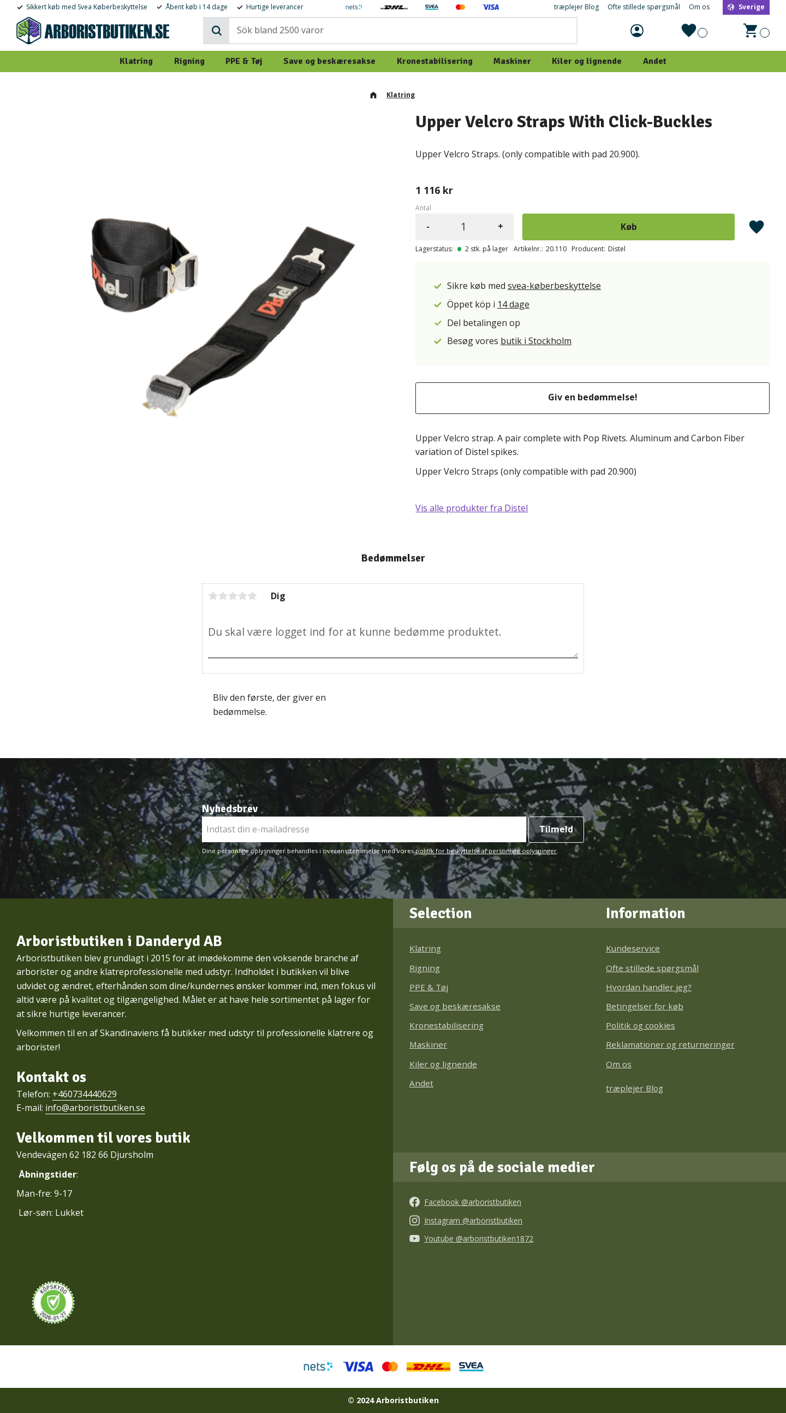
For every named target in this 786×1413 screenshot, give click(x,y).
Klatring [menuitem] (136, 61)
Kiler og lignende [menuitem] (587, 61)
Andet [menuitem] (654, 61)
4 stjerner (242, 596)
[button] (694, 30)
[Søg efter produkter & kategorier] (402, 30)
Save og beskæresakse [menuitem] (329, 61)
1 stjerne (213, 596)
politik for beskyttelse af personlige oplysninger (486, 851)
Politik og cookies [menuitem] (640, 1025)
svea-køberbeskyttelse (554, 286)
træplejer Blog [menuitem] (576, 7)
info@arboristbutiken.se (95, 1108)
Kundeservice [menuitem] (633, 948)
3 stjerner (232, 596)
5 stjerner (252, 596)
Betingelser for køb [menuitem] (644, 1006)
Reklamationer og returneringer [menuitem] (670, 1044)
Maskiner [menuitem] (512, 61)
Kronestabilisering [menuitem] (435, 61)
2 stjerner (223, 596)
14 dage (513, 304)
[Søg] (216, 30)
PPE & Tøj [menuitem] (244, 61)
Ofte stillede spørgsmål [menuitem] (644, 7)
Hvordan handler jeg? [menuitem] (649, 987)
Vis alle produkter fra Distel (471, 508)
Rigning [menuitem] (189, 61)
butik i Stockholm (536, 341)
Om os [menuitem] (699, 7)
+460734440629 (84, 1094)
